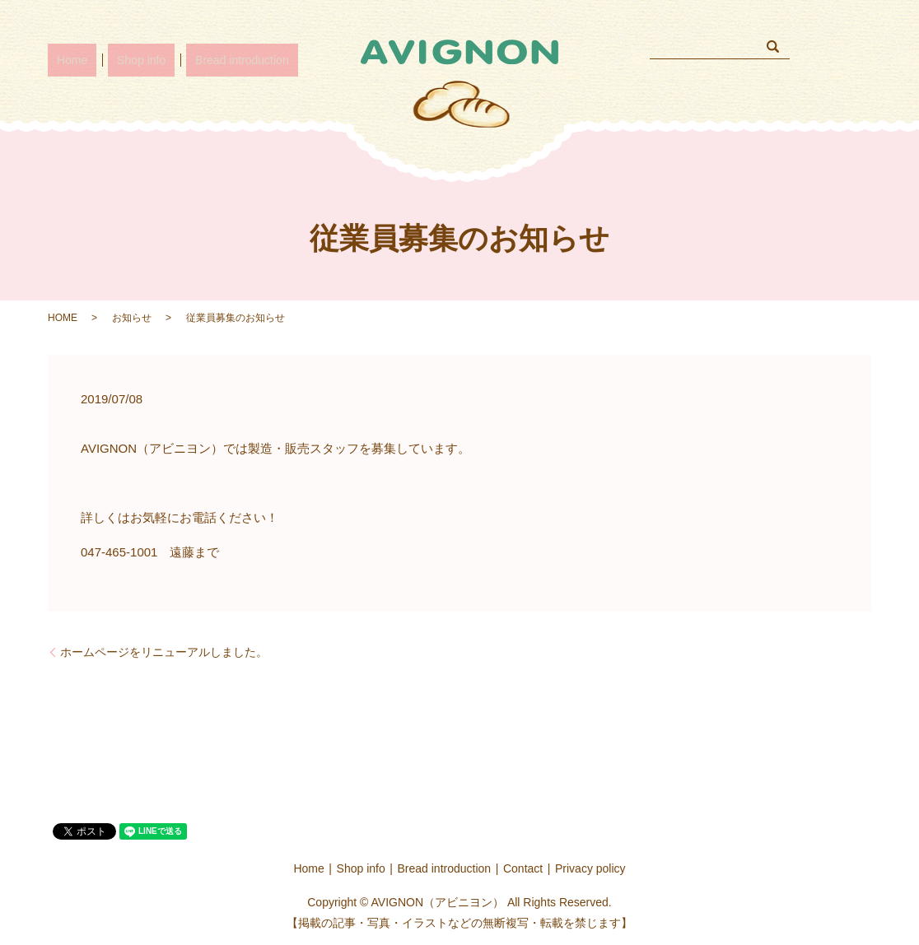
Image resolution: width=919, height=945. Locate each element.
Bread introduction (207, 59)
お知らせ (132, 318)
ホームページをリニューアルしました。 (164, 652)
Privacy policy (590, 868)
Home (64, 59)
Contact (523, 868)
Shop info (118, 59)
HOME (62, 318)
